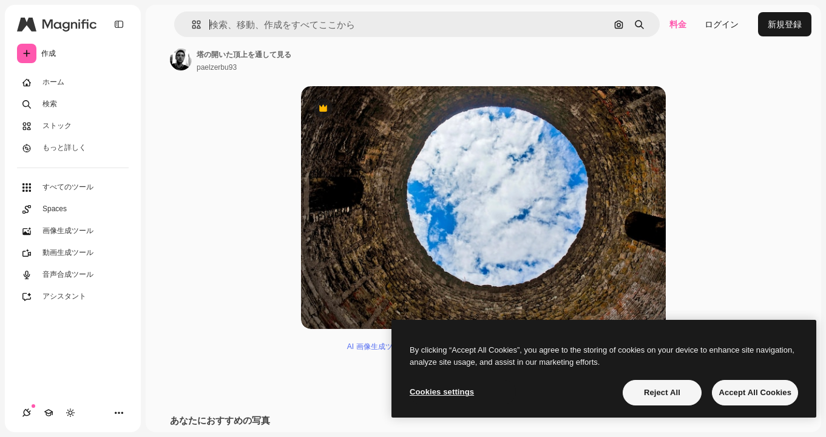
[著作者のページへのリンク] (181, 59)
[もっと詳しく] (73, 148)
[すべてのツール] (73, 187)
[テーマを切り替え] (70, 412)
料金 (677, 24)
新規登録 (785, 24)
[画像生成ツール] (73, 231)
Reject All (662, 392)
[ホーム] (73, 82)
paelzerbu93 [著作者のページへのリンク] (217, 67)
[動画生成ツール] (73, 253)
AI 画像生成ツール (377, 346)
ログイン (722, 24)
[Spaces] (73, 209)
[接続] (26, 412)
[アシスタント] (73, 297)
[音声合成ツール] (73, 275)
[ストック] (73, 126)
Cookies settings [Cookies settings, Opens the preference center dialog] (442, 391)
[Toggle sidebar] (119, 24)
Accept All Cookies (755, 392)
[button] (191, 24)
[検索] (73, 104)
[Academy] (48, 412)
